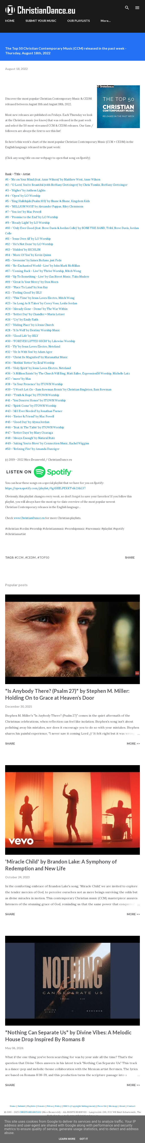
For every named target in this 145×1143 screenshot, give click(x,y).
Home (13, 1106)
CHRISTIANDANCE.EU (30, 1112)
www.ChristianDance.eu (29, 518)
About (122, 1106)
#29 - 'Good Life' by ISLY (21, 335)
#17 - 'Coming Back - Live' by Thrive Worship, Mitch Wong (43, 271)
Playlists (31, 1106)
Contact (131, 1106)
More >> (133, 743)
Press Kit (102, 1106)
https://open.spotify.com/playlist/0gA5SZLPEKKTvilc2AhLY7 (45, 488)
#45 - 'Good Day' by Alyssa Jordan (27, 422)
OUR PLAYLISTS (78, 20)
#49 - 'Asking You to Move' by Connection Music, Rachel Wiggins (47, 443)
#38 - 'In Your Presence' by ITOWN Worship (34, 384)
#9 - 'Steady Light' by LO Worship (27, 222)
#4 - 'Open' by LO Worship (22, 195)
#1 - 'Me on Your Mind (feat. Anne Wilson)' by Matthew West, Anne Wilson (52, 179)
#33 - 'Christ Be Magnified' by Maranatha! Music (36, 357)
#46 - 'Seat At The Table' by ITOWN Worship (34, 427)
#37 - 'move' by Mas (18, 378)
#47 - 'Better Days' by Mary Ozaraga (29, 432)
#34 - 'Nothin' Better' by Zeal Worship (29, 362)
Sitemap (113, 1106)
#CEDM (30, 557)
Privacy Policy (54, 1106)
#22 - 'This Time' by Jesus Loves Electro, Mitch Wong (40, 298)
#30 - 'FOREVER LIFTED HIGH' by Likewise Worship (40, 341)
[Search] (127, 7)
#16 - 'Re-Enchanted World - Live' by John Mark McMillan (42, 265)
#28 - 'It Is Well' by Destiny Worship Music (32, 330)
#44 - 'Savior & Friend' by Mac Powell (29, 416)
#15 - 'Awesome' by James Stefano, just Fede (33, 260)
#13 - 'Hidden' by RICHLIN (22, 249)
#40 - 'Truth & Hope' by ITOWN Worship (32, 395)
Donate (41, 1106)
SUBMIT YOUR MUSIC (40, 20)
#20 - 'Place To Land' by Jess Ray (26, 287)
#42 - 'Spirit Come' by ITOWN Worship (30, 405)
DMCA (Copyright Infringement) (79, 1106)
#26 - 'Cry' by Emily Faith (21, 319)
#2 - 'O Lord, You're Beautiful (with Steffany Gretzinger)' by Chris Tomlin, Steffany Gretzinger (66, 184)
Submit (21, 1106)
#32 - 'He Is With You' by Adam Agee (28, 351)
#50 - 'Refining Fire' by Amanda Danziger (32, 449)
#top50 (43, 557)
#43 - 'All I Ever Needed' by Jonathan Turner (33, 411)
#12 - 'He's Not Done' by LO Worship (29, 244)
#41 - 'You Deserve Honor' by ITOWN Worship (35, 400)
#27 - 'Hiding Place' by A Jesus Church (29, 325)
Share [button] (130, 557)
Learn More (67, 1138)
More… (106, 20)
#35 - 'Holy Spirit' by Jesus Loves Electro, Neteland (38, 368)
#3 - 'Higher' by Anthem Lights (25, 190)
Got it (84, 1138)
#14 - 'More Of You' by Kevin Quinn (28, 255)
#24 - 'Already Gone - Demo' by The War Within (36, 309)
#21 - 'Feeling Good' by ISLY (23, 292)
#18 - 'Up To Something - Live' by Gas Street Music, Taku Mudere (47, 276)
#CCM (19, 557)
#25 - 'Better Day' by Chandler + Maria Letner (35, 314)
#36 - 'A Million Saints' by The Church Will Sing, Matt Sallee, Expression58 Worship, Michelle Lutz (67, 373)
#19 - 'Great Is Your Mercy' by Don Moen (31, 282)
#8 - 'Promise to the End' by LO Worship (31, 217)
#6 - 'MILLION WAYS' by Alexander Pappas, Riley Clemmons (44, 206)
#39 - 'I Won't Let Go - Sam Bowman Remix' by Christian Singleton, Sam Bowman (58, 389)
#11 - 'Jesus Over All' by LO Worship (28, 238)
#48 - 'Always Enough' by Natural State (30, 438)
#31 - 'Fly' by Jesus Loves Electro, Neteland (32, 346)
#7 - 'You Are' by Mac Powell (23, 211)
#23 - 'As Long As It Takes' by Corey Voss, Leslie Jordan (41, 303)
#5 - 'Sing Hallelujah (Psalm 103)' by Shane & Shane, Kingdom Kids (47, 201)
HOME (10, 20)
